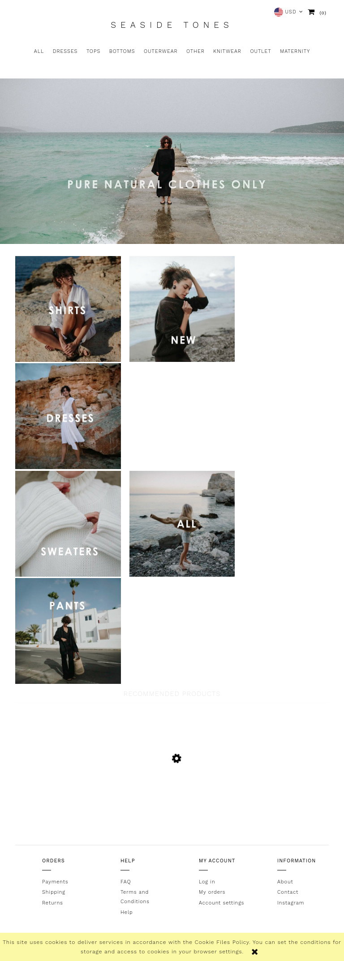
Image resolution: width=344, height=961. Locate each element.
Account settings (221, 903)
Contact (287, 892)
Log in (207, 882)
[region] (172, 161)
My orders (212, 892)
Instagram (290, 903)
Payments (55, 882)
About (285, 882)
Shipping (53, 892)
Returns (52, 903)
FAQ (125, 882)
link (68, 309)
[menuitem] (38, 51)
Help (126, 912)
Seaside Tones (172, 25)
